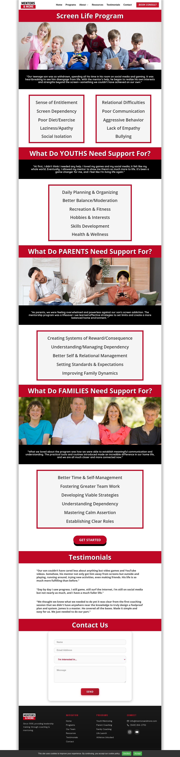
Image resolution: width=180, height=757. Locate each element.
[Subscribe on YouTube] (137, 732)
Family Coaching (103, 729)
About (83, 5)
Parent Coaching (104, 725)
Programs (70, 5)
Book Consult (148, 5)
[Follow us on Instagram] (129, 732)
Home (59, 5)
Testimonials (113, 5)
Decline (126, 753)
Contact (127, 5)
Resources (97, 5)
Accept (138, 753)
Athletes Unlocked (105, 737)
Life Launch (101, 733)
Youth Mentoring (104, 721)
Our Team (70, 729)
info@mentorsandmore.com (142, 721)
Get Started (90, 540)
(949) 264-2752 (136, 725)
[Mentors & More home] (28, 5)
